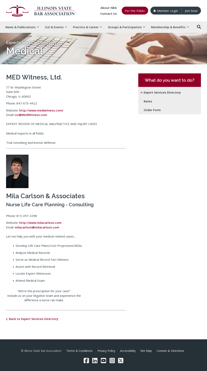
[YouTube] (103, 360)
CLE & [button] (56, 27)
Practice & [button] (87, 27)
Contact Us (108, 13)
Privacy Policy (106, 351)
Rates (148, 101)
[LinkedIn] (95, 360)
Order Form (152, 110)
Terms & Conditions (79, 351)
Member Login (166, 11)
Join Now (191, 11)
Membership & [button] (170, 27)
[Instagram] (112, 360)
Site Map (146, 351)
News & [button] (22, 27)
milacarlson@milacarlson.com (37, 227)
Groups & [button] (126, 27)
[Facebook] (86, 360)
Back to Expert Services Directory (33, 319)
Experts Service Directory (31, 42)
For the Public (135, 11)
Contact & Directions (170, 351)
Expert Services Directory (162, 92)
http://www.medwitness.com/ (41, 110)
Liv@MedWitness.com (31, 115)
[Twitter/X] (121, 360)
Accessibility (128, 351)
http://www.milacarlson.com (40, 223)
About (108, 8)
